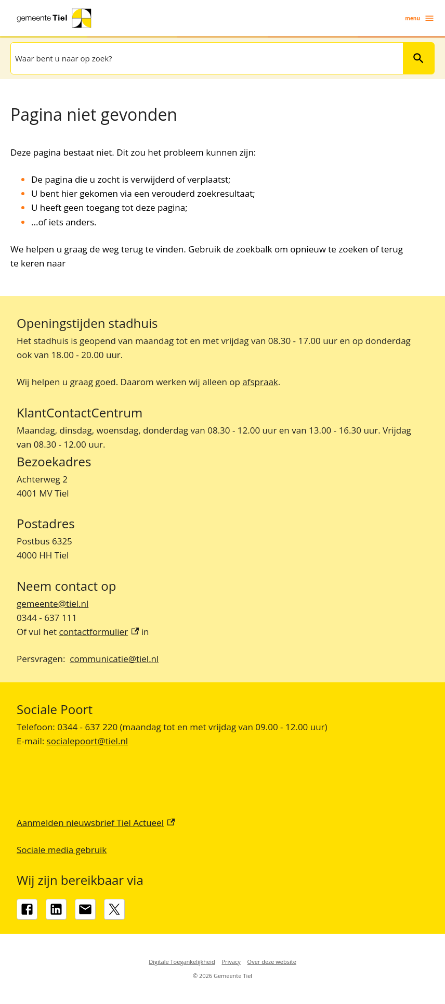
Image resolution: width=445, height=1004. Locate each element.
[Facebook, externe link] (27, 909)
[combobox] (206, 58)
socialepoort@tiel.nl (87, 741)
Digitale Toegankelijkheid (182, 961)
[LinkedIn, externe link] (56, 909)
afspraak (260, 382)
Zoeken (418, 58)
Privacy (231, 961)
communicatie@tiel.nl (114, 659)
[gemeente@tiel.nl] (85, 909)
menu (420, 18)
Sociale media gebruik (62, 850)
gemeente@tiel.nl (52, 603)
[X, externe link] (114, 909)
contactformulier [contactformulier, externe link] (99, 632)
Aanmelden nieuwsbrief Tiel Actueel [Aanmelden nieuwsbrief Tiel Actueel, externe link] (96, 823)
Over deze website (271, 961)
